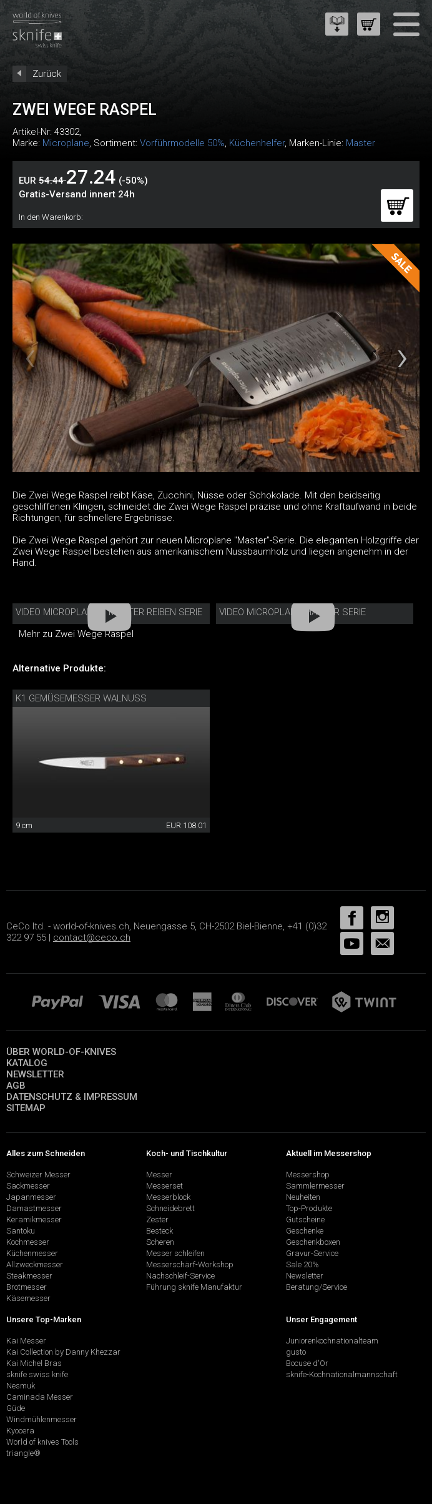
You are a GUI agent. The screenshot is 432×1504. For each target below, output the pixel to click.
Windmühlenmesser (41, 1419)
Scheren (160, 1242)
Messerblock (168, 1197)
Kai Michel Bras (34, 1363)
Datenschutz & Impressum (71, 1096)
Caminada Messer (39, 1397)
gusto (296, 1352)
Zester (157, 1219)
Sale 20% (302, 1264)
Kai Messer (26, 1340)
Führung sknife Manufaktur (194, 1287)
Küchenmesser (32, 1253)
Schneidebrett (170, 1208)
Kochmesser (27, 1242)
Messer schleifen (175, 1253)
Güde (15, 1408)
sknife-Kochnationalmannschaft (342, 1374)
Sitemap (26, 1108)
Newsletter (35, 1074)
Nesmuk (20, 1385)
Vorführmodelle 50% (182, 143)
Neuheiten (303, 1197)
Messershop (308, 1174)
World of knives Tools (42, 1442)
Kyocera (20, 1430)
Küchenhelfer (257, 143)
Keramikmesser (34, 1219)
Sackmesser (28, 1185)
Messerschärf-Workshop (189, 1264)
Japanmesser (31, 1197)
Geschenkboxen (313, 1242)
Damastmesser (34, 1208)
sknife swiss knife (37, 1374)
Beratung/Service (316, 1287)
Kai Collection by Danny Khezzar (63, 1352)
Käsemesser (28, 1298)
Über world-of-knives (61, 1051)
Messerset (164, 1185)
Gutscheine (305, 1219)
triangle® (23, 1453)
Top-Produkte (309, 1208)
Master (360, 143)
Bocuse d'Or (307, 1363)
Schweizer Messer (38, 1174)
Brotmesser (26, 1287)
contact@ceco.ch (91, 937)
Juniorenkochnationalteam (332, 1340)
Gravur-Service (312, 1253)
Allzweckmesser (34, 1264)
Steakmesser (29, 1275)
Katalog (26, 1063)
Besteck (159, 1230)
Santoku (20, 1230)
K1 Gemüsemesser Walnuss (81, 698)
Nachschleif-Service (180, 1275)
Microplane (65, 143)
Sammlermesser (315, 1185)
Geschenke (304, 1230)
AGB (16, 1085)
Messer (159, 1174)
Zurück (46, 73)
